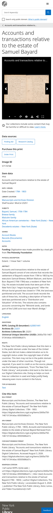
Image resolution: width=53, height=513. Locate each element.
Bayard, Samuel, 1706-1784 (14, 211)
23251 (17, 328)
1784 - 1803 (20, 191)
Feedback (47, 510)
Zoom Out (15, 117)
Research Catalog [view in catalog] (26, 141)
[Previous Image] (6, 88)
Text (4, 387)
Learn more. (40, 127)
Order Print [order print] (8, 154)
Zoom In (9, 117)
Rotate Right (21, 117)
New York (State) (39, 220)
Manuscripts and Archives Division (18, 200)
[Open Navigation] (47, 4)
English (5, 317)
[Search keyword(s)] (24, 12)
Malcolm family (9, 217)
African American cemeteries (15, 220)
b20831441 (35, 325)
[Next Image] (47, 88)
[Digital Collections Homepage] (4, 3)
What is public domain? (37, 19)
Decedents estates (10, 226)
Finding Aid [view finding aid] (8, 141)
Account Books (9, 235)
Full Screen (43, 117)
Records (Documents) (12, 238)
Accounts (6, 241)
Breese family (8, 214)
